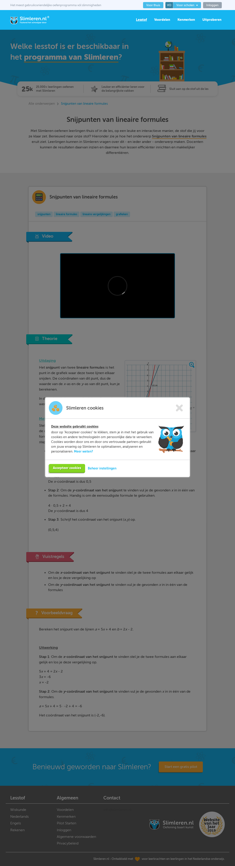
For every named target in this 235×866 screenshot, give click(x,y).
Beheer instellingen (102, 466)
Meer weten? (83, 449)
